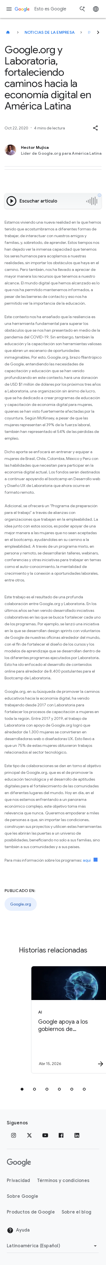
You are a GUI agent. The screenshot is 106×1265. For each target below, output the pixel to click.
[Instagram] (13, 1135)
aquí (90, 860)
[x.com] (29, 1135)
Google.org (20, 904)
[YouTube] (45, 1135)
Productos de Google (31, 1212)
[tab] (22, 1089)
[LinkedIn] (77, 1135)
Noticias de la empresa (50, 32)
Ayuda (18, 1230)
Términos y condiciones (63, 1180)
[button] (95, 128)
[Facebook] (61, 1135)
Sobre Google (22, 1196)
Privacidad (18, 1180)
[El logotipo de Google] (19, 1162)
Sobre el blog (76, 1212)
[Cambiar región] (53, 1246)
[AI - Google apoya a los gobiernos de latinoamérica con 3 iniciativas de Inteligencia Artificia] (63, 1019)
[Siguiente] (98, 32)
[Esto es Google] (8, 32)
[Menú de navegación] (9, 9)
